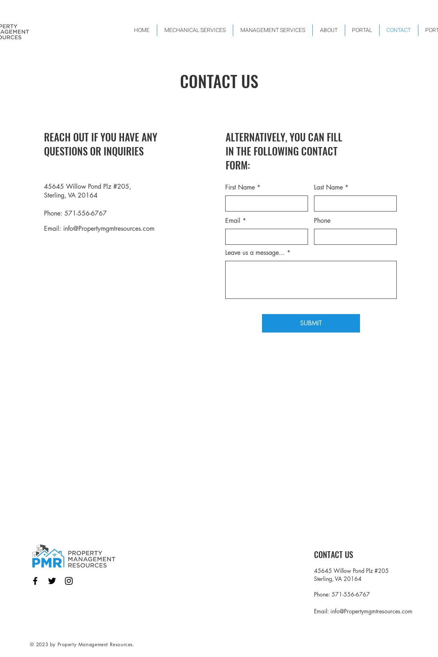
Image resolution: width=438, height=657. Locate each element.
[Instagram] (69, 581)
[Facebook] (35, 581)
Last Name (328, 187)
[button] (272, 30)
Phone (322, 221)
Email (232, 221)
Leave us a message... (255, 253)
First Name (240, 187)
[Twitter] (52, 581)
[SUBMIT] (311, 323)
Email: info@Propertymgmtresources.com (99, 228)
